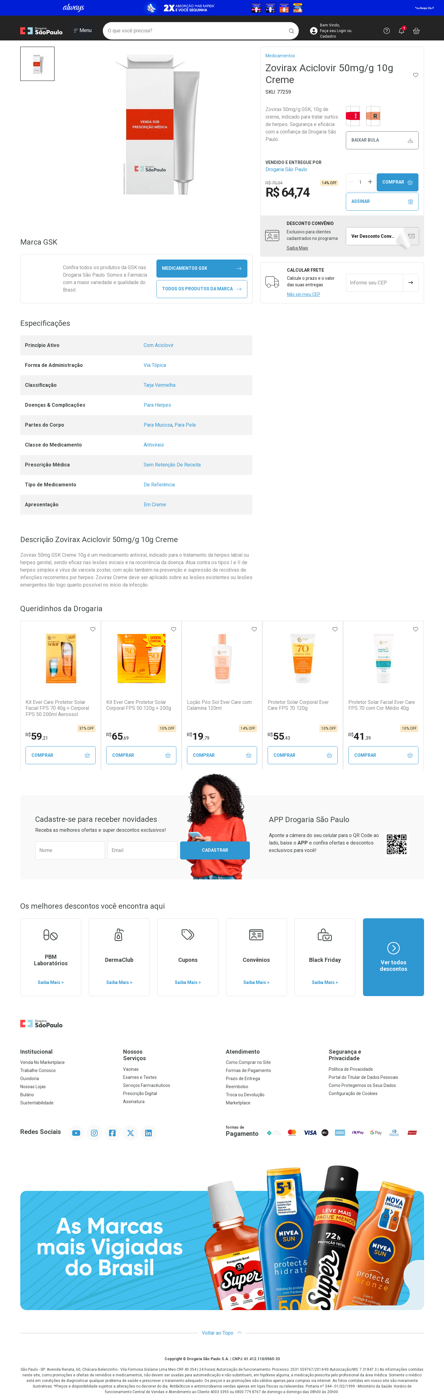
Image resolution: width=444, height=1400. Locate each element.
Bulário (27, 1095)
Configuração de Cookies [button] (353, 1093)
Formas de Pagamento (248, 1070)
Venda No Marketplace (42, 1062)
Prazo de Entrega (243, 1078)
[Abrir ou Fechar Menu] (82, 31)
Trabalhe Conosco (38, 1070)
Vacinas (131, 1069)
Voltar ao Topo (222, 1333)
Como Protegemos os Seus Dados (362, 1085)
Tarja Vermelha (159, 385)
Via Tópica (155, 365)
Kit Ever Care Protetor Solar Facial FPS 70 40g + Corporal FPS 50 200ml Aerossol (57, 708)
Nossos (170, 1055)
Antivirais (154, 445)
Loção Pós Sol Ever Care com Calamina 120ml (219, 705)
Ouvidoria (29, 1078)
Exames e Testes (140, 1077)
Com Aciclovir (159, 345)
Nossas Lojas (33, 1086)
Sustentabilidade (37, 1103)
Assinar (382, 201)
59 (37, 736)
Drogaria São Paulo (286, 169)
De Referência (159, 485)
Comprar (397, 182)
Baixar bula (382, 140)
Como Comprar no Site (248, 1062)
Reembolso (237, 1086)
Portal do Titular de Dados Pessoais (363, 1077)
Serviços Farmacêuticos (146, 1085)
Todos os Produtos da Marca (201, 289)
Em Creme (155, 505)
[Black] (222, 7)
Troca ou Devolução (245, 1095)
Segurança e (376, 1055)
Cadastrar (215, 850)
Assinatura (134, 1101)
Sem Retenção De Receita (172, 465)
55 (279, 736)
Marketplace (238, 1103)
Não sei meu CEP (303, 294)
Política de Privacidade (351, 1069)
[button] (37, 64)
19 (198, 736)
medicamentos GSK (201, 268)
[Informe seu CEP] (374, 283)
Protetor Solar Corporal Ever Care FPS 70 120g (298, 705)
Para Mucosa (158, 425)
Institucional (36, 1052)
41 (359, 736)
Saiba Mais (297, 248)
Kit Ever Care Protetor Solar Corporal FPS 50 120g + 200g (138, 705)
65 (117, 736)
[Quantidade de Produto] (360, 182)
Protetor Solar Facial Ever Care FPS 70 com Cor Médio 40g (381, 705)
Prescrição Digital (140, 1093)
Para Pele (185, 425)
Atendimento (243, 1052)
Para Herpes (157, 405)
